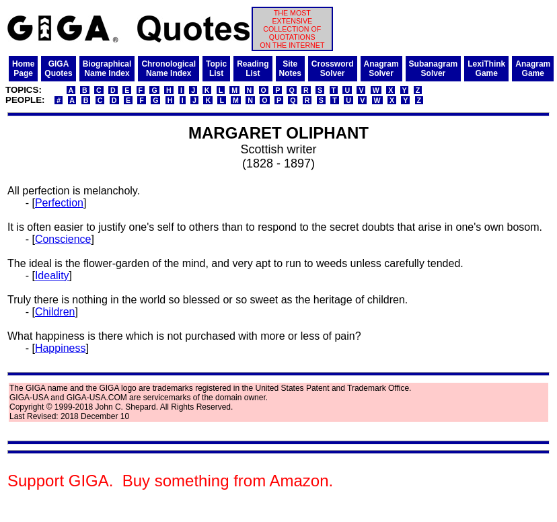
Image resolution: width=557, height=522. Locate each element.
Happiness (60, 348)
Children (55, 312)
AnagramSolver (381, 68)
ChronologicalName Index (168, 68)
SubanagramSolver (433, 68)
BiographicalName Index (107, 68)
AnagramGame (532, 68)
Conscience (63, 239)
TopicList (216, 68)
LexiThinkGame (486, 68)
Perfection (59, 203)
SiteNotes (290, 68)
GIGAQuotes (58, 68)
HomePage (23, 68)
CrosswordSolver (332, 68)
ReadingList (252, 68)
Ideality (52, 275)
